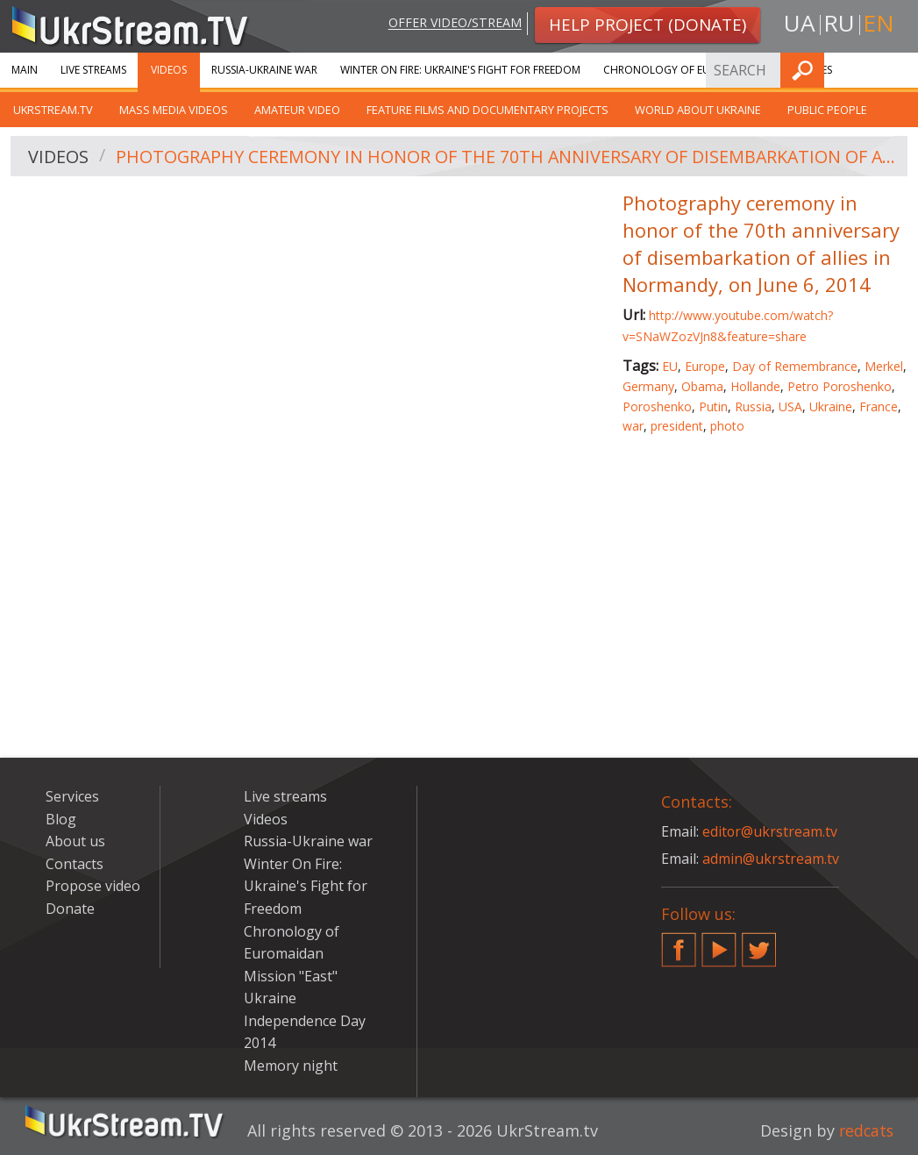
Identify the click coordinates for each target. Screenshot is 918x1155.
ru (839, 23)
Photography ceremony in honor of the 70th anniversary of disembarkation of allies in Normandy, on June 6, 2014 (505, 156)
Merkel (884, 366)
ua (799, 23)
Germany (648, 386)
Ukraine (830, 406)
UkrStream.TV (53, 110)
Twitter (759, 942)
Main (24, 69)
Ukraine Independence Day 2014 (305, 1020)
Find (899, 70)
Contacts (74, 863)
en (878, 23)
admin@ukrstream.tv (770, 858)
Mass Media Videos (173, 110)
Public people (827, 110)
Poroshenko (657, 406)
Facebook (678, 942)
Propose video (93, 885)
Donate (70, 908)
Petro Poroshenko (839, 386)
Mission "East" (291, 976)
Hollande (755, 386)
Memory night (291, 1065)
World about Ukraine (698, 110)
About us (75, 841)
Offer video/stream (454, 23)
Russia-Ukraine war (264, 69)
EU (670, 366)
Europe (705, 366)
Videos (169, 69)
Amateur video (297, 110)
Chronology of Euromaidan (684, 69)
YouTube (719, 942)
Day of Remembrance (795, 366)
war (633, 425)
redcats (864, 1130)
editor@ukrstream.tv (770, 831)
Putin (713, 406)
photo (727, 425)
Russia (753, 406)
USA (790, 406)
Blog (61, 819)
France (878, 406)
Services (72, 796)
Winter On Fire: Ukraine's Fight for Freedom (460, 69)
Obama (702, 386)
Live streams (93, 69)
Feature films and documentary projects (487, 110)
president (677, 425)
